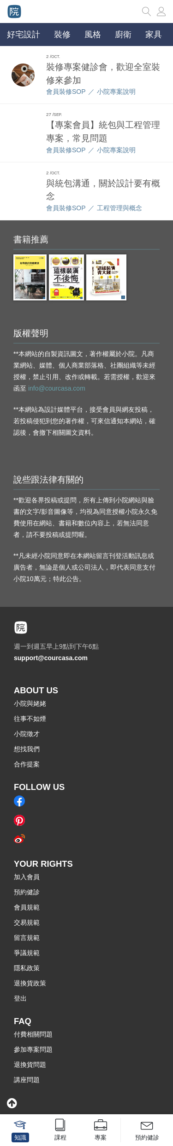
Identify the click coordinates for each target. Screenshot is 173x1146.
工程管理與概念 (119, 208)
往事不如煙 (30, 718)
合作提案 (27, 764)
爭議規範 (27, 952)
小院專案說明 (116, 91)
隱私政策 (27, 968)
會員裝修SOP (66, 91)
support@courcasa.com (51, 658)
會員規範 (27, 907)
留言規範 (27, 937)
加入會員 (27, 877)
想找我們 (27, 749)
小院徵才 (27, 733)
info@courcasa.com (56, 388)
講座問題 (27, 1079)
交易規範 (27, 922)
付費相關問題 (33, 1034)
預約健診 (27, 892)
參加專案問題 (33, 1049)
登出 (20, 998)
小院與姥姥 (30, 703)
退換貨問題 (30, 1064)
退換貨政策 (30, 983)
